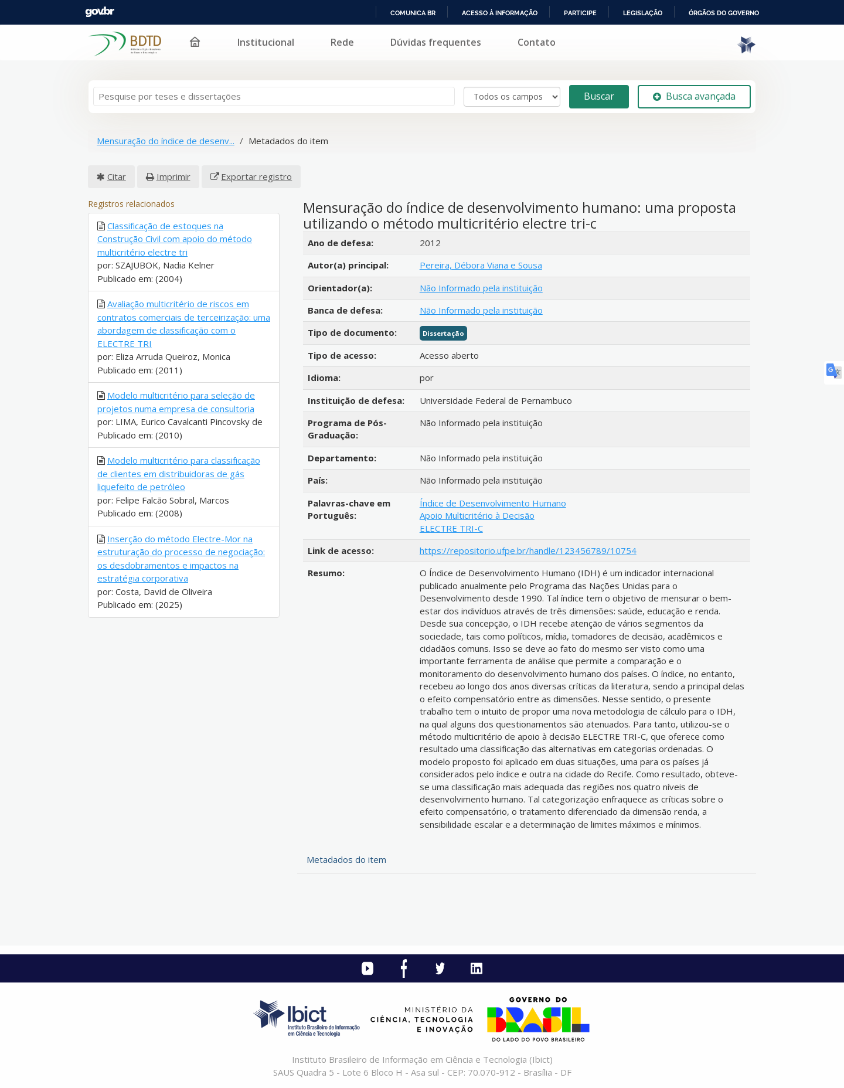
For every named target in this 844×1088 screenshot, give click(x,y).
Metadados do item (346, 859)
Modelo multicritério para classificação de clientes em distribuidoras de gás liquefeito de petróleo (178, 473)
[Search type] (512, 97)
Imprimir (173, 176)
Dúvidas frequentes (435, 42)
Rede (342, 42)
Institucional (265, 42)
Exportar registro (256, 176)
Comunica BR (412, 12)
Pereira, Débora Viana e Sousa (481, 265)
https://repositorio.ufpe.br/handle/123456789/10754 (528, 550)
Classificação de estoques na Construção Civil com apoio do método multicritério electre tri (174, 239)
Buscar (599, 96)
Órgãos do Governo (724, 12)
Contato (537, 42)
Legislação (642, 12)
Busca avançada (694, 96)
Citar (116, 176)
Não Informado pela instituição (481, 288)
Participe (580, 12)
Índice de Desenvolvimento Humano (493, 503)
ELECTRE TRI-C (451, 528)
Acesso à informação (499, 12)
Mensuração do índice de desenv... (165, 141)
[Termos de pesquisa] (274, 96)
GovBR (99, 12)
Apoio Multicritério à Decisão (477, 515)
